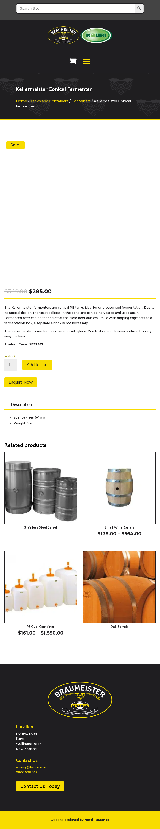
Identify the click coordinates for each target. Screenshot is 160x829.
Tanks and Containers (49, 101)
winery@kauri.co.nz (31, 767)
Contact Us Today (40, 786)
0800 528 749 (26, 772)
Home (21, 101)
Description (21, 404)
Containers (81, 101)
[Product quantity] (10, 365)
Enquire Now (21, 382)
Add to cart (37, 364)
